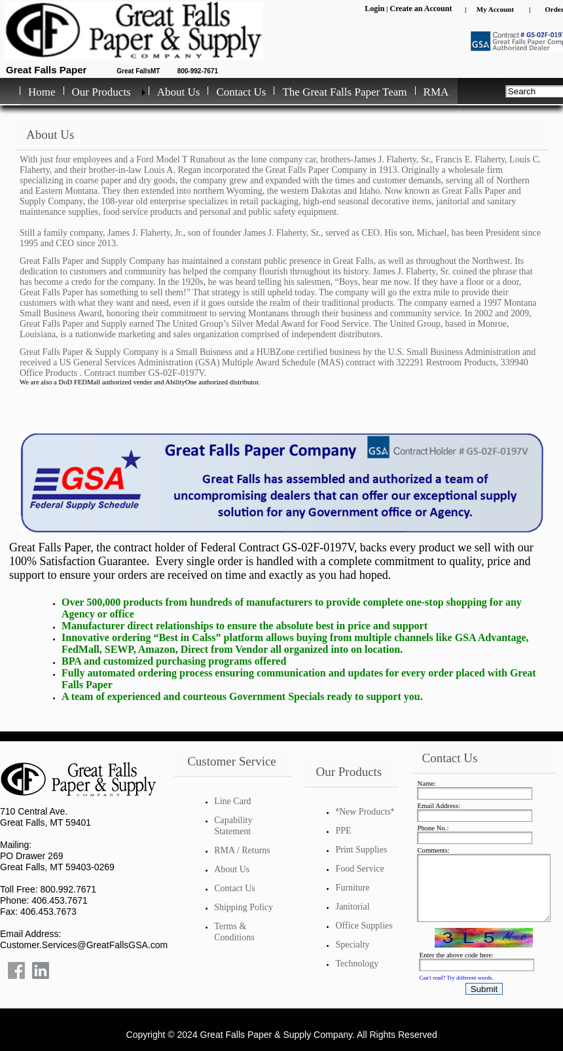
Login (374, 8)
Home (42, 92)
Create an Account (421, 8)
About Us (178, 92)
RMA (436, 92)
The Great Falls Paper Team (344, 92)
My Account (495, 9)
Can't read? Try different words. (456, 977)
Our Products (101, 92)
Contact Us (241, 92)
